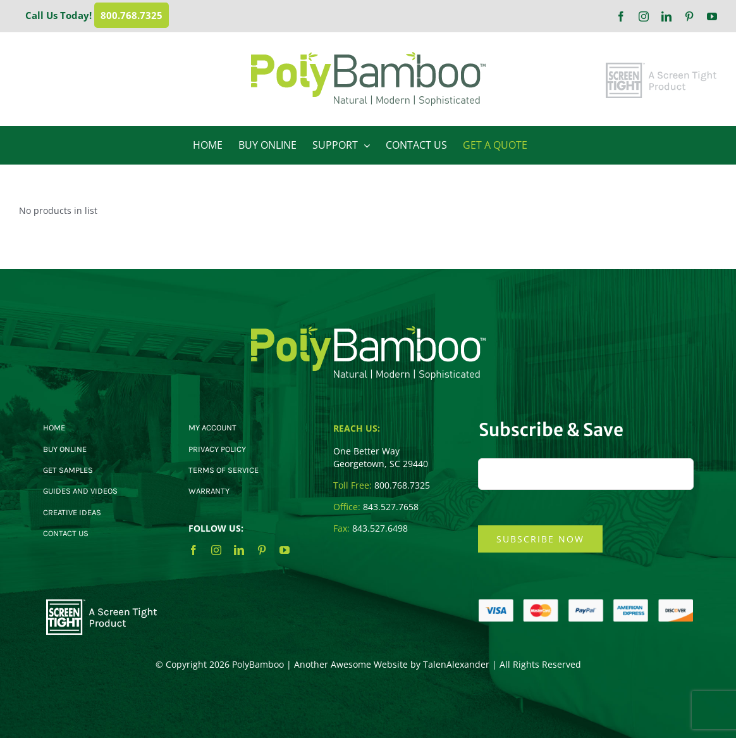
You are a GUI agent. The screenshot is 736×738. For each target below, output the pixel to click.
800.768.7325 (132, 15)
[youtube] (284, 550)
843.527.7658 (391, 507)
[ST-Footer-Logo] (101, 603)
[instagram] (216, 550)
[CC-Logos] (586, 603)
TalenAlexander (456, 664)
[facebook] (193, 550)
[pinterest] (262, 550)
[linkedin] (239, 550)
